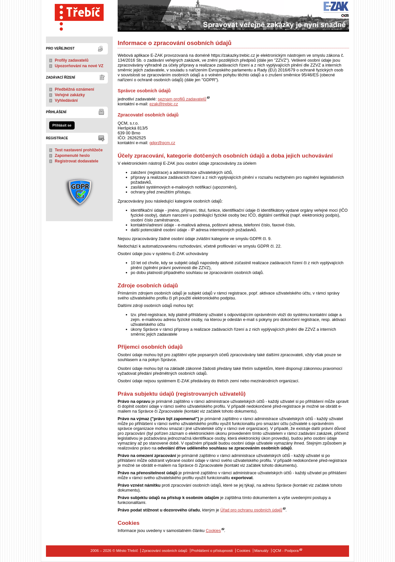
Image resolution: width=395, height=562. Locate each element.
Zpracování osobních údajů (164, 551)
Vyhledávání (66, 100)
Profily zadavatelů (71, 60)
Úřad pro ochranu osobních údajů (251, 510)
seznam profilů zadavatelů (182, 99)
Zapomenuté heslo (72, 155)
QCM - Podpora (285, 551)
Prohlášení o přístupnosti (212, 551)
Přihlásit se (61, 125)
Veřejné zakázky (70, 95)
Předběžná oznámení (74, 89)
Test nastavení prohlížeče (79, 150)
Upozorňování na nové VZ (79, 66)
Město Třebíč (79, 16)
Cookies (213, 530)
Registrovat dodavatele (76, 161)
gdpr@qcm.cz (162, 142)
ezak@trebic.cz (163, 103)
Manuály (261, 551)
